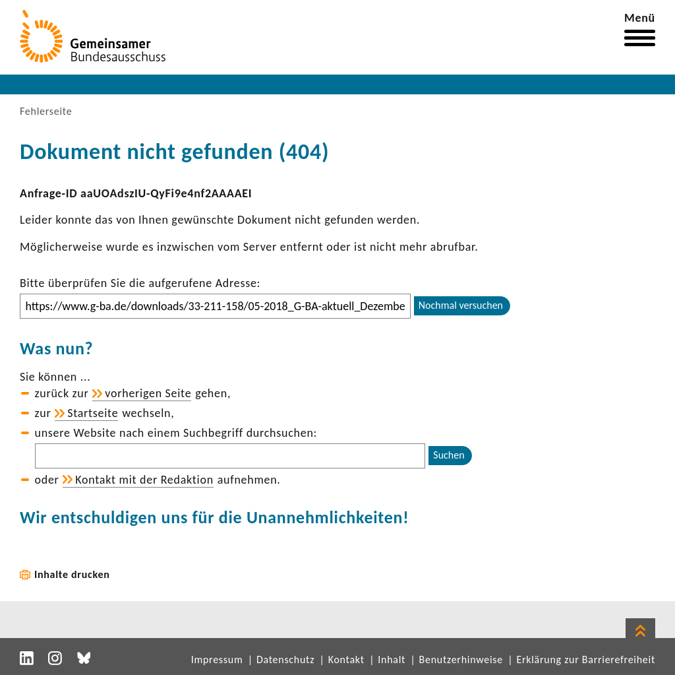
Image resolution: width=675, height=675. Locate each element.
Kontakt (346, 659)
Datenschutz (285, 659)
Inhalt (391, 659)
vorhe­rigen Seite (148, 393)
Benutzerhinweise (461, 659)
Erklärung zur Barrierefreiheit (585, 659)
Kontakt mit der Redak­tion (144, 479)
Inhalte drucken (72, 574)
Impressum (217, 659)
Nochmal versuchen (461, 305)
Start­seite (92, 413)
